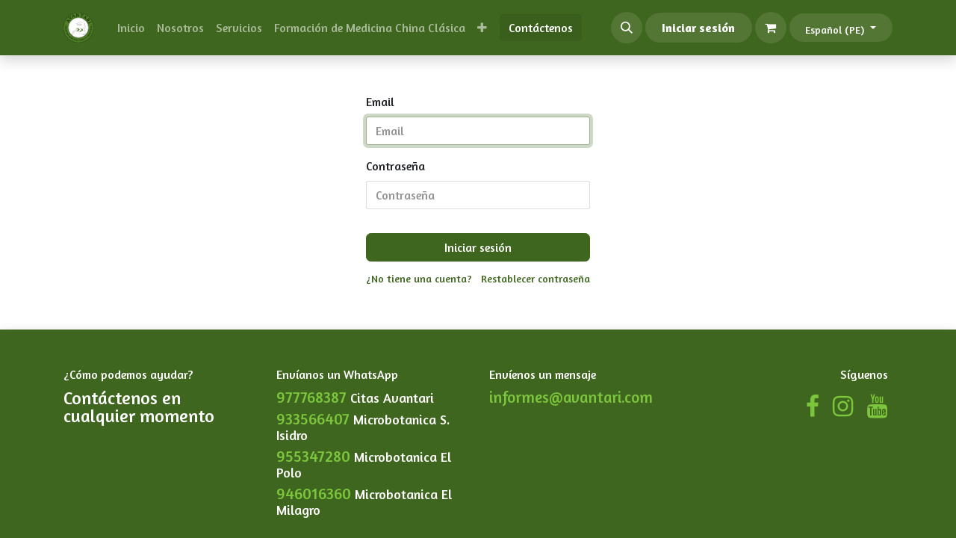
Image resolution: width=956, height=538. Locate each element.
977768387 (311, 397)
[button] (626, 27)
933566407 (313, 418)
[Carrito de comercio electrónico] (770, 27)
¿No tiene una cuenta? (419, 278)
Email (380, 101)
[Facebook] (812, 406)
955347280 (313, 456)
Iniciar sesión (698, 27)
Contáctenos (541, 27)
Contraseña (395, 165)
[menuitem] (131, 28)
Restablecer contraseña (535, 278)
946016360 (313, 493)
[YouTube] (877, 406)
